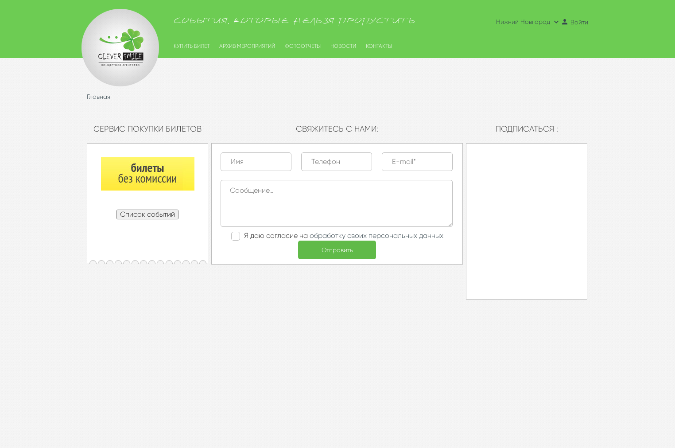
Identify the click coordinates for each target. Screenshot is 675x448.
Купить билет (191, 46)
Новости (343, 46)
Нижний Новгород (528, 21)
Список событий (147, 214)
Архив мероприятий (247, 46)
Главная (98, 96)
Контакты (379, 46)
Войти (574, 22)
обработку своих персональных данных (376, 235)
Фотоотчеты (303, 46)
